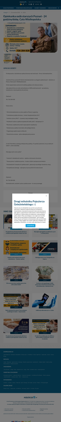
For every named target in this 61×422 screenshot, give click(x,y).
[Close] (46, 196)
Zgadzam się (30, 225)
